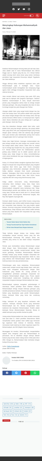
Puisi (14, 415)
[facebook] (13, 9)
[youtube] (23, 9)
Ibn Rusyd (8, 411)
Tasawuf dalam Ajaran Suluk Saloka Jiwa (18, 222)
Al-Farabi (7, 407)
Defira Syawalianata (13, 346)
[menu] (3, 16)
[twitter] (18, 9)
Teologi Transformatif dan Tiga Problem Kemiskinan (22, 224)
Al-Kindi (18, 411)
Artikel (27, 411)
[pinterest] (25, 373)
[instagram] (28, 9)
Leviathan (18, 407)
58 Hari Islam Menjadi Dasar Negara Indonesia (20, 227)
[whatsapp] (35, 373)
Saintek (23, 415)
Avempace (29, 407)
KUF (28, 404)
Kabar (19, 404)
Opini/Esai (8, 404)
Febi (6, 415)
